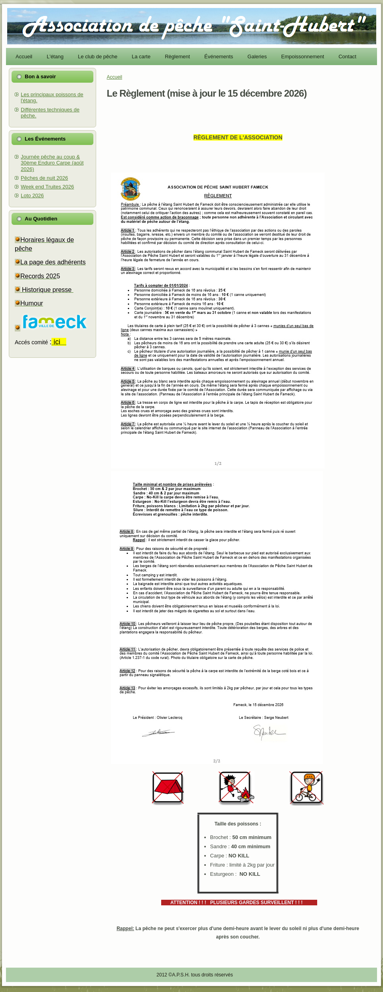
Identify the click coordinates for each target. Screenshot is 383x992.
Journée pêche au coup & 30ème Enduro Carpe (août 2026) (52, 163)
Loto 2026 (32, 195)
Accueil (114, 77)
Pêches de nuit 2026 (44, 178)
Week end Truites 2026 (47, 187)
